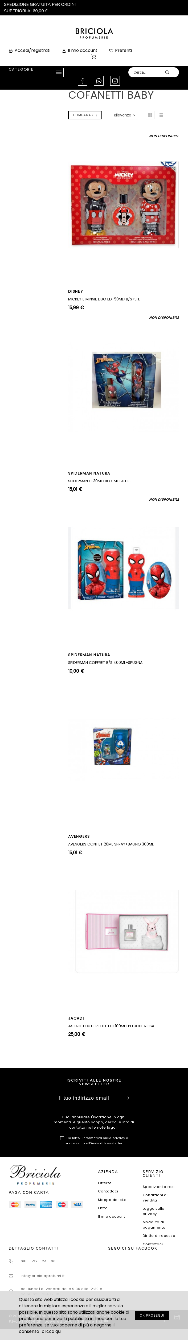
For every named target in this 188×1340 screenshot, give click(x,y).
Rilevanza (122, 115)
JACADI (76, 1018)
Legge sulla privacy (154, 1211)
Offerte (105, 1183)
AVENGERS (79, 836)
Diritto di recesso (159, 1235)
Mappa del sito (112, 1199)
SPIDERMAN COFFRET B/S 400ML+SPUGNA (105, 662)
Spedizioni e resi (159, 1186)
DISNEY (75, 291)
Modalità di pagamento (154, 1225)
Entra (103, 1208)
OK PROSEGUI (152, 1315)
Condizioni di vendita (155, 1197)
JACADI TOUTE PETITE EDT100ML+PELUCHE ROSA (111, 1026)
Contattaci (108, 1191)
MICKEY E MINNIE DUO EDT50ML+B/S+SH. (104, 299)
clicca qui (51, 1331)
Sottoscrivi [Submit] (126, 1098)
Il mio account (111, 1216)
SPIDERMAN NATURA (89, 473)
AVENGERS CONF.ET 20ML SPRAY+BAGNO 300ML (111, 844)
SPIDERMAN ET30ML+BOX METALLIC (99, 481)
